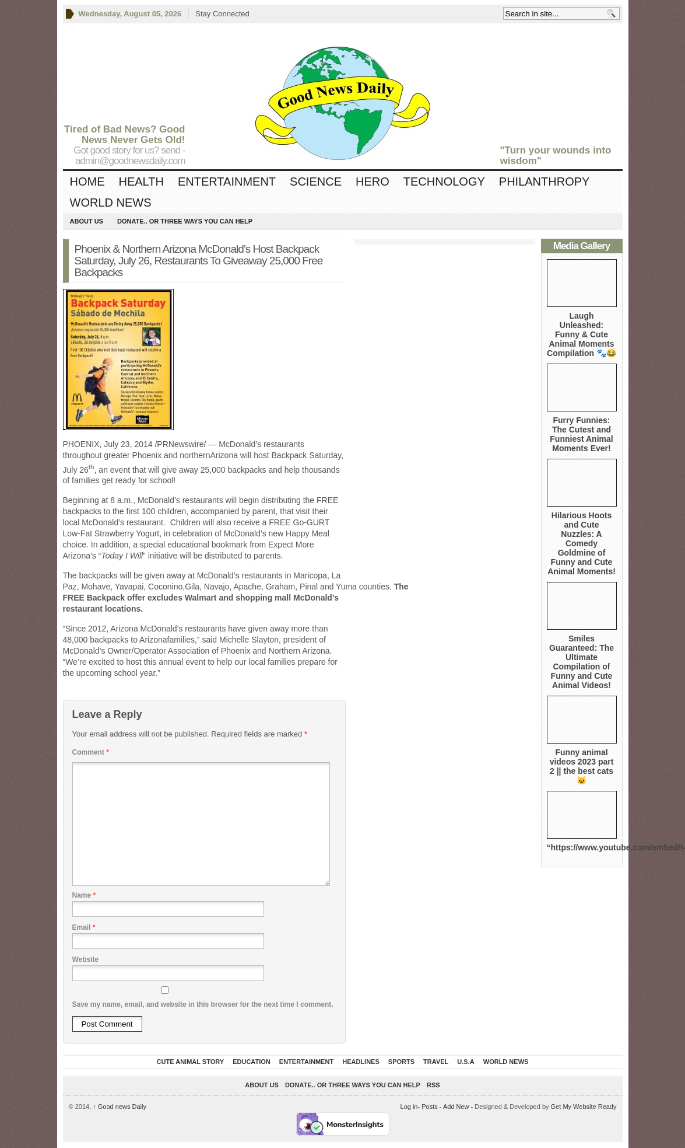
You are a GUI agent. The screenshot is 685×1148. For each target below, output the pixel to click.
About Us (86, 221)
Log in (409, 1106)
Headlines (361, 1061)
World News (111, 202)
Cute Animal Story (190, 1061)
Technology (444, 181)
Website (85, 959)
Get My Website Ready (584, 1106)
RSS (433, 1084)
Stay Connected (222, 13)
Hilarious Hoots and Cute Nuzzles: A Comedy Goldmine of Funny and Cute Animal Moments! (581, 543)
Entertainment (227, 181)
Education (252, 1061)
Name (84, 895)
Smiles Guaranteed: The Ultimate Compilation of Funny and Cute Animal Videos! (581, 662)
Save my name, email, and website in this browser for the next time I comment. (202, 1004)
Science (316, 181)
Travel (435, 1061)
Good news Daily (119, 1106)
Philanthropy (544, 181)
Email (84, 927)
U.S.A (465, 1061)
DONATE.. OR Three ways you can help (184, 221)
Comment (90, 752)
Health (141, 181)
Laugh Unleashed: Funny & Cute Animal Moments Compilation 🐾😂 (581, 334)
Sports (401, 1061)
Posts (429, 1106)
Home (87, 181)
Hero (372, 181)
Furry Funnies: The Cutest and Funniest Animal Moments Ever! (581, 434)
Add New (456, 1106)
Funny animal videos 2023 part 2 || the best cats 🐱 (582, 766)
